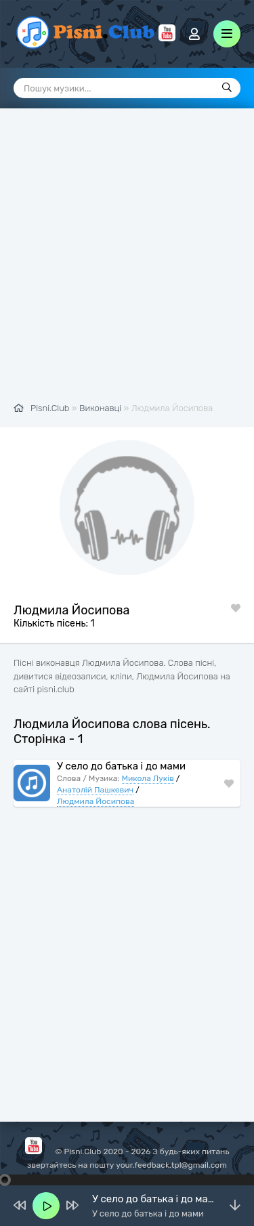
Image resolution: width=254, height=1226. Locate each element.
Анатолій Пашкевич (95, 790)
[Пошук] (226, 88)
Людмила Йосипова (95, 801)
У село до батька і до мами (121, 766)
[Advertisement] (127, 262)
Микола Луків (148, 778)
